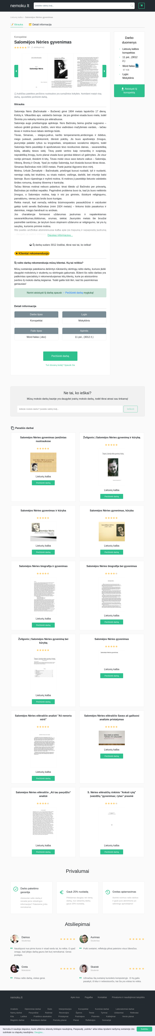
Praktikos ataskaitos (43, 1016)
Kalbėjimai (111, 1016)
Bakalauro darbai (38, 1020)
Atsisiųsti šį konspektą (129, 90)
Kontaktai (102, 997)
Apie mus (75, 997)
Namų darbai (16, 1013)
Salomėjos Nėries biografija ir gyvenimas (43, 566)
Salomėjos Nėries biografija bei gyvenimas (111, 566)
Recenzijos (64, 1013)
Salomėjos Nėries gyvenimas (39, 17)
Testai (91, 1013)
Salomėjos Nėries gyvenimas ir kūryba (43, 510)
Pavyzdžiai (33, 1013)
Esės (50, 1009)
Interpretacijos (65, 1009)
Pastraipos (80, 1016)
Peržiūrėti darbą (60, 356)
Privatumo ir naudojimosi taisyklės (128, 997)
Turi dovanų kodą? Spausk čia (60, 365)
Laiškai (24, 1016)
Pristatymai (63, 1016)
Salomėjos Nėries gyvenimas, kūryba (112, 510)
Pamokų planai (59, 1020)
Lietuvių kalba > (17, 17)
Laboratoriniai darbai (125, 1009)
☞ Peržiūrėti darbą (72, 292)
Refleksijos (90, 1020)
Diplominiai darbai (33, 1009)
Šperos (79, 1013)
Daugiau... (39, 1032)
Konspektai (36, 320)
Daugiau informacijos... (60, 235)
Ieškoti (130, 409)
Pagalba (89, 997)
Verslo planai (128, 1016)
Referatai (134, 1013)
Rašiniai (48, 1013)
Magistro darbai (17, 1020)
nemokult (19, 5)
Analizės (14, 1009)
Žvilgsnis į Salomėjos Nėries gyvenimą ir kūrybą (111, 437)
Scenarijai (106, 1020)
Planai (76, 1020)
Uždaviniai (118, 1013)
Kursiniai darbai (102, 1009)
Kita (12, 1016)
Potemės (95, 1016)
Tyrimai (104, 1013)
